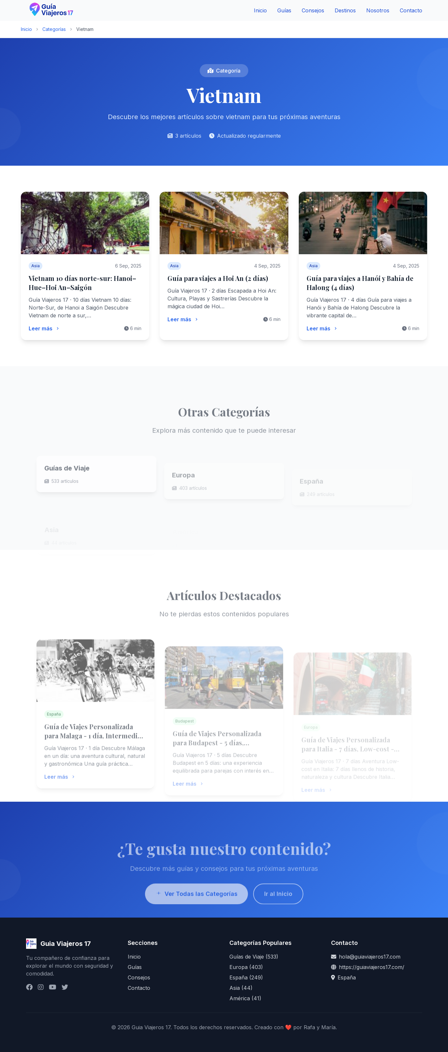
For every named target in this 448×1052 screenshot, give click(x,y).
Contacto (411, 10)
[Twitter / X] (65, 987)
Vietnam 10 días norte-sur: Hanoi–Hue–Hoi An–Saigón (82, 283)
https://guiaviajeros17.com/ (371, 967)
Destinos (345, 10)
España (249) (246, 977)
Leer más (44, 328)
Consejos (313, 10)
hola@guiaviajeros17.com (369, 956)
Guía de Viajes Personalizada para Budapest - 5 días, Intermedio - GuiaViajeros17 (217, 752)
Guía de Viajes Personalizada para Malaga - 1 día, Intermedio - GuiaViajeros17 (95, 747)
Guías (284, 10)
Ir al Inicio (278, 906)
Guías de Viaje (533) (253, 956)
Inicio (260, 10)
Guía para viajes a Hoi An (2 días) (217, 278)
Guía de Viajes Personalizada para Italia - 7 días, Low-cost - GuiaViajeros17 (347, 754)
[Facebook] (29, 987)
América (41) (245, 998)
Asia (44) (241, 988)
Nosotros (377, 10)
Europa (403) (246, 967)
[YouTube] (52, 987)
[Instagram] (41, 987)
